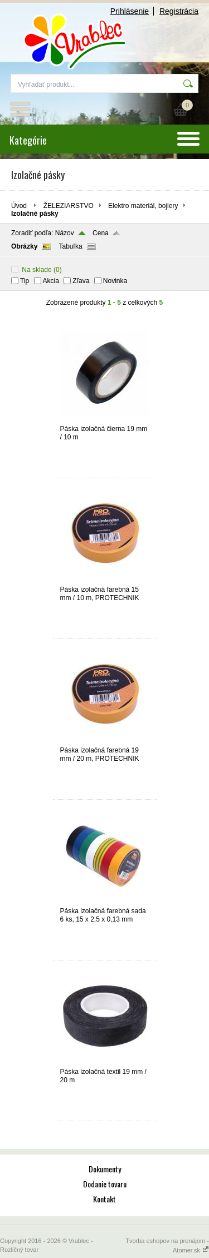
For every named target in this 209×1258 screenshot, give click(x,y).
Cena (101, 233)
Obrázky (24, 246)
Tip (24, 281)
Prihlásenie (129, 11)
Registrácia (178, 11)
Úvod (19, 206)
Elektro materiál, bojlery (143, 206)
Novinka (115, 281)
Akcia (51, 281)
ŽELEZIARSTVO (68, 206)
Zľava (80, 281)
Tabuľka (70, 246)
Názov (64, 233)
